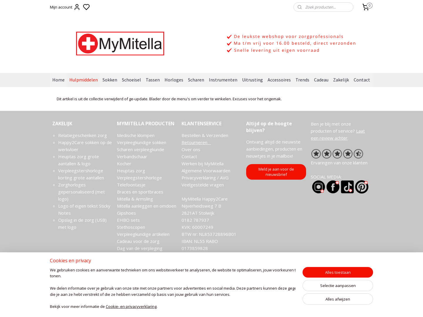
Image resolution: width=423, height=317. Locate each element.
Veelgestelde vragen (203, 185)
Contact (362, 80)
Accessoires (279, 80)
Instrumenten (223, 80)
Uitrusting (252, 80)
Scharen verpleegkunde (140, 149)
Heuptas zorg (131, 170)
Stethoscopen (131, 227)
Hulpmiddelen (83, 80)
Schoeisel (131, 80)
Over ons (191, 149)
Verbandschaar (132, 156)
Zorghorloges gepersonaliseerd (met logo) (81, 192)
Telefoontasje (131, 185)
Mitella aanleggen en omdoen (146, 206)
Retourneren (196, 142)
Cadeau (321, 80)
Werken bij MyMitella (203, 163)
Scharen (196, 80)
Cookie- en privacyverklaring (131, 307)
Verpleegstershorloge (139, 178)
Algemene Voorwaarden (206, 170)
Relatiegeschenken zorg (82, 135)
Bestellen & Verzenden (205, 135)
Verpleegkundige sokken (141, 142)
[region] (173, 289)
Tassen (153, 80)
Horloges (173, 80)
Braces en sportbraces (140, 192)
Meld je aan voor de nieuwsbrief (276, 171)
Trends (302, 80)
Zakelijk (341, 80)
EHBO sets (128, 220)
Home (58, 80)
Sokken (110, 80)
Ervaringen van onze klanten (339, 163)
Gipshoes (126, 213)
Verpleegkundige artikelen (143, 234)
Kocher (124, 163)
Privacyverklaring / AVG (205, 178)
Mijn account (65, 7)
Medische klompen (136, 135)
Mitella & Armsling (135, 199)
